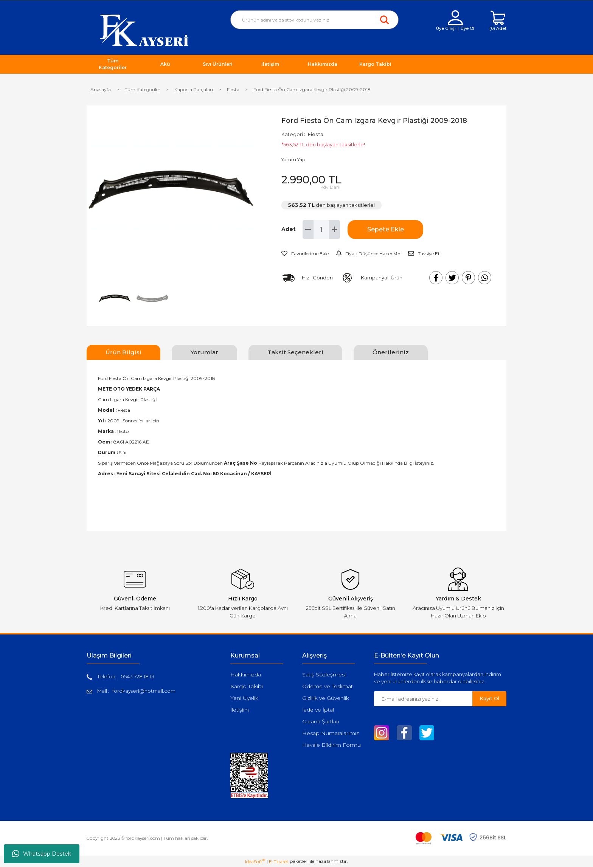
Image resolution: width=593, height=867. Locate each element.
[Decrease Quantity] (308, 229)
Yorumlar (204, 352)
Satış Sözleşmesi (324, 674)
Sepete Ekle (385, 229)
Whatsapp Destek (41, 854)
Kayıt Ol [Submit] (489, 698)
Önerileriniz (391, 352)
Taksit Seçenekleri (295, 352)
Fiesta (315, 134)
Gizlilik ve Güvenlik (325, 698)
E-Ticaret (279, 861)
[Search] (314, 19)
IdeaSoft (255, 861)
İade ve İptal (318, 709)
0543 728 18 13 (137, 676)
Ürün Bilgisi (123, 352)
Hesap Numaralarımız (330, 733)
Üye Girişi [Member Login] (446, 28)
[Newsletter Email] (423, 698)
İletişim (239, 709)
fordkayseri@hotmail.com (143, 691)
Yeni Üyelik (244, 698)
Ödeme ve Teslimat (327, 686)
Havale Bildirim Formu (331, 744)
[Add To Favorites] (305, 253)
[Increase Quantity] (334, 229)
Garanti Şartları (320, 721)
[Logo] (144, 30)
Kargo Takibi (246, 686)
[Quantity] (321, 229)
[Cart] (497, 21)
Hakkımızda (245, 674)
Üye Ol (467, 28)
